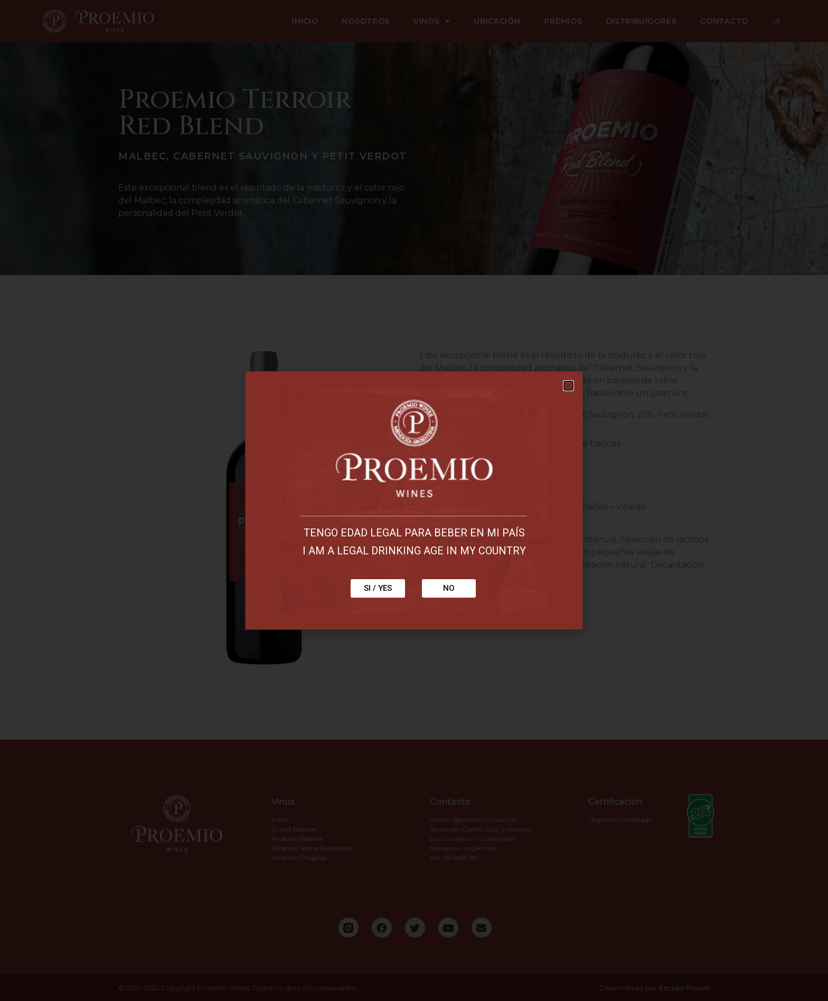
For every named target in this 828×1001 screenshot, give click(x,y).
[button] (568, 386)
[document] (414, 500)
